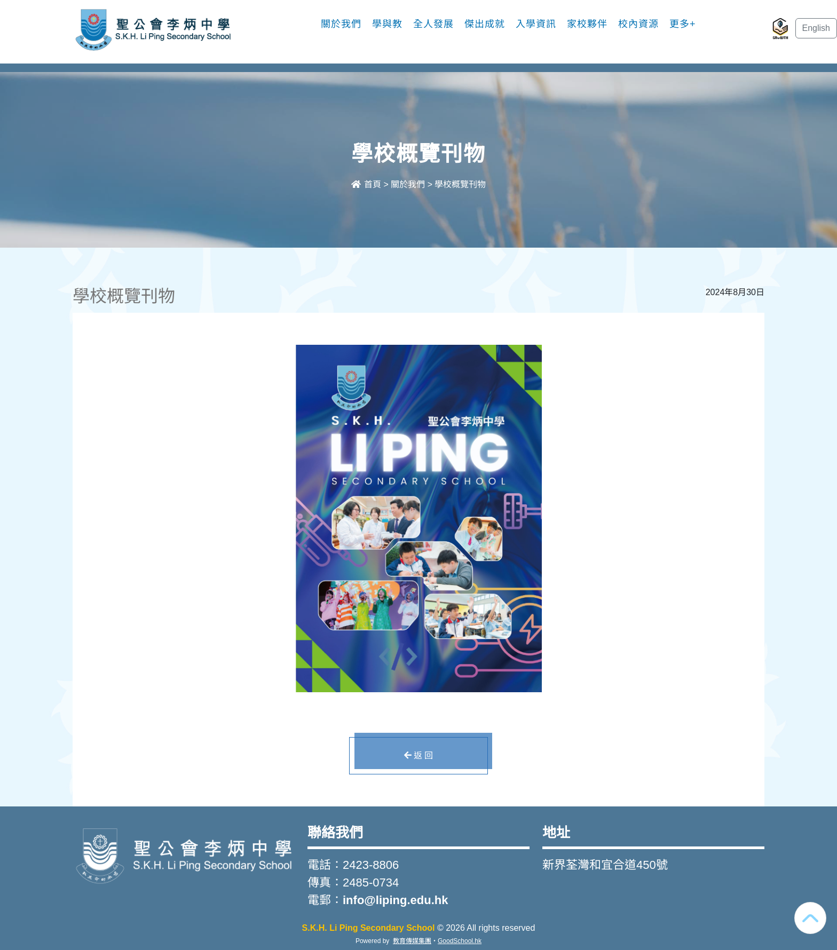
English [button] (816, 28)
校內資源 (638, 24)
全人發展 (433, 24)
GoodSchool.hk (459, 941)
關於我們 (341, 24)
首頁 (366, 184)
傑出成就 (484, 24)
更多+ (682, 24)
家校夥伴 (587, 24)
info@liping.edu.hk (395, 900)
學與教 (387, 24)
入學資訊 (536, 24)
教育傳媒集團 (412, 941)
